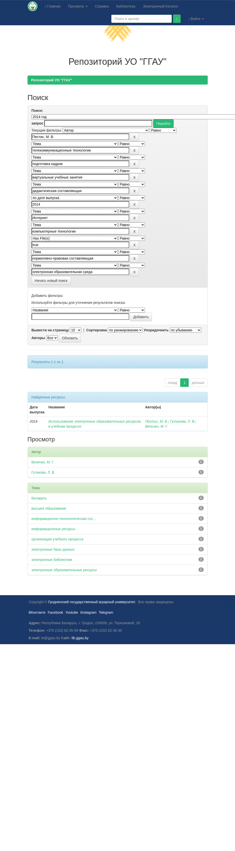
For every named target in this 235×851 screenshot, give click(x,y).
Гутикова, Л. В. (182, 421)
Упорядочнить (156, 330)
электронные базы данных (53, 549)
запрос (38, 123)
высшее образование (49, 508)
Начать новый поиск (51, 281)
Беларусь (39, 498)
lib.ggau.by (80, 638)
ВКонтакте (37, 612)
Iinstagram (88, 612)
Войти (196, 19)
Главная (53, 6)
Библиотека (125, 6)
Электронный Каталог (160, 6)
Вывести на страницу (50, 330)
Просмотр (78, 6)
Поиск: (37, 111)
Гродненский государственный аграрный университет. (92, 602)
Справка (102, 6)
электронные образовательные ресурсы (64, 570)
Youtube (71, 612)
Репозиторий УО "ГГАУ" (51, 80)
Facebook (55, 612)
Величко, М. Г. (156, 426)
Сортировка (96, 330)
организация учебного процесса (58, 539)
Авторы (38, 338)
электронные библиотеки (52, 560)
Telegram (106, 612)
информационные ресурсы (53, 529)
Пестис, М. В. (156, 421)
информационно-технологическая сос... (64, 519)
